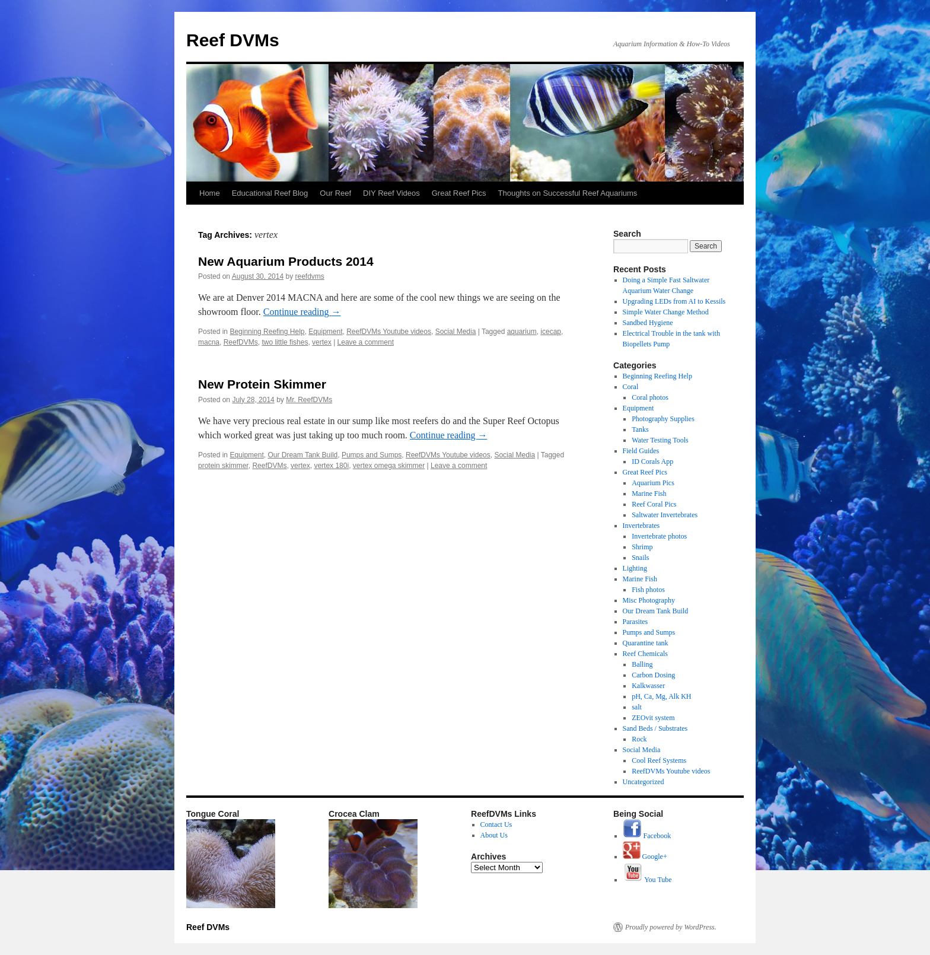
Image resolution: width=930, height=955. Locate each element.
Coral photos (650, 397)
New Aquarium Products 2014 (286, 261)
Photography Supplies (663, 419)
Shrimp (642, 547)
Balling (642, 664)
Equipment (325, 331)
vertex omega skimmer (389, 465)
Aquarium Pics (653, 483)
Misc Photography (649, 600)
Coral (631, 387)
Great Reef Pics (459, 193)
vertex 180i (331, 465)
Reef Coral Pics (654, 504)
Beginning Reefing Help (267, 331)
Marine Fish (649, 493)
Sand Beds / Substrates (655, 728)
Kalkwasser (648, 686)
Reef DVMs (232, 40)
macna (208, 342)
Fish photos (648, 589)
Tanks (640, 429)
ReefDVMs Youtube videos (388, 331)
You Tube (647, 880)
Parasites (635, 621)
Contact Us (496, 824)
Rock (639, 739)
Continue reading (302, 312)
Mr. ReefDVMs (309, 400)
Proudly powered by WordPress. (670, 927)
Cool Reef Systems (659, 760)
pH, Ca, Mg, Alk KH (661, 696)
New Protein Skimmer (262, 384)
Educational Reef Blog (270, 193)
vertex (322, 342)
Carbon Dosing (653, 675)
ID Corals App (652, 461)
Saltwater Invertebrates (665, 515)
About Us (494, 835)
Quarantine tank (645, 643)
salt (637, 707)
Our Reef (335, 193)
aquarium (522, 331)
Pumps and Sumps (372, 455)
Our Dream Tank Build (302, 455)
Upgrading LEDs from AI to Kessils (674, 301)
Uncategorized (643, 782)
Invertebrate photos (659, 536)
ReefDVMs (241, 342)
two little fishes (285, 342)
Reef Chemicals (645, 654)
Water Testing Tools (660, 440)
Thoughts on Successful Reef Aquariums (568, 193)
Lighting (635, 568)
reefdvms (309, 276)
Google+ (645, 856)
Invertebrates (641, 525)
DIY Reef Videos (391, 193)
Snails (640, 557)
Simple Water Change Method (666, 312)
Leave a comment (365, 342)
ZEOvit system (653, 718)
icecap (550, 331)
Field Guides (641, 451)
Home (209, 193)
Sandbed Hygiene (648, 323)
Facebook (647, 836)
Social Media (455, 331)
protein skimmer (223, 465)
